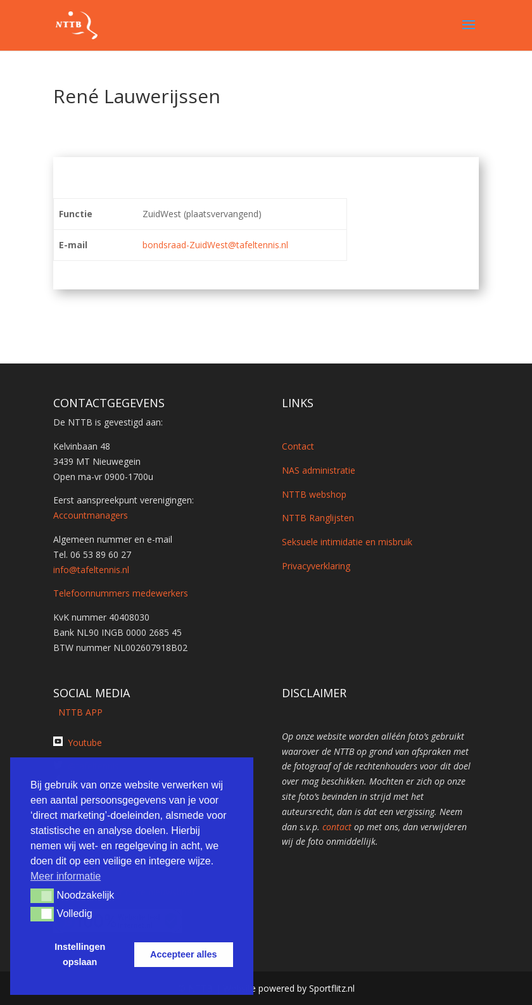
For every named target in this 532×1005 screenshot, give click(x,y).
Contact (298, 446)
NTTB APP (78, 712)
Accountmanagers (90, 515)
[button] (42, 895)
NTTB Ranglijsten (318, 518)
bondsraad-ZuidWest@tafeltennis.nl (215, 245)
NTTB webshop (314, 494)
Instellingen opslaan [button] (79, 954)
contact (337, 827)
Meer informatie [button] (65, 876)
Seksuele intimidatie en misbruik (347, 542)
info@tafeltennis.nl (91, 570)
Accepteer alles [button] (183, 954)
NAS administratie (318, 470)
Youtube (85, 742)
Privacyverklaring (316, 566)
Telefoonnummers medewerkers (120, 593)
